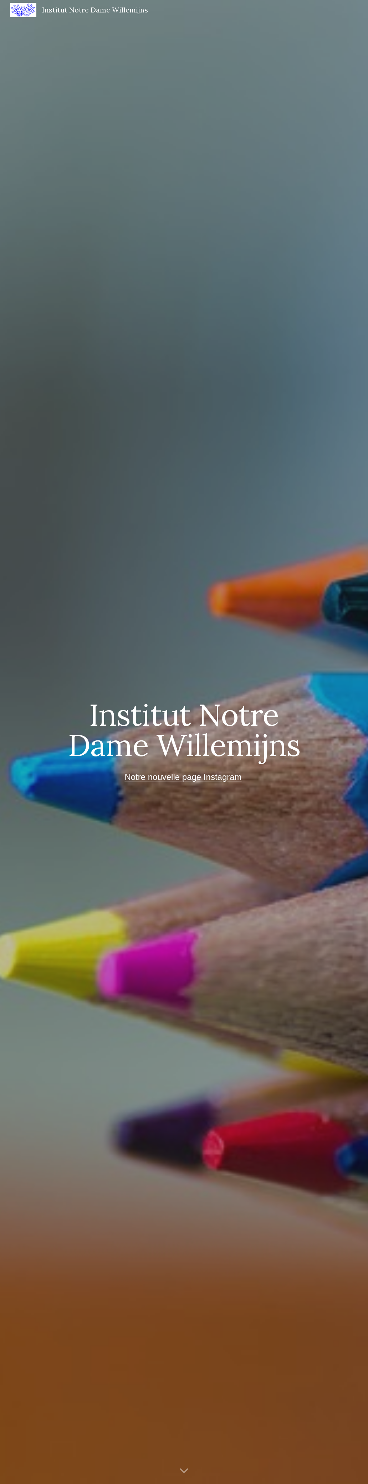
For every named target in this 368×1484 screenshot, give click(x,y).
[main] (184, 729)
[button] (184, 1471)
